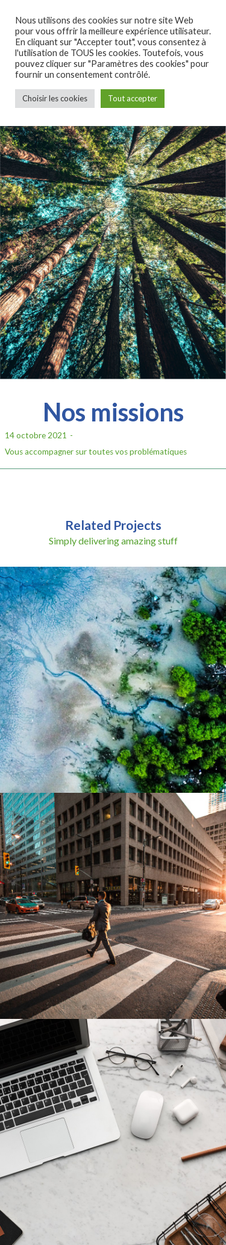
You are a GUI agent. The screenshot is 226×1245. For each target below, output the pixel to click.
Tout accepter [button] (132, 98)
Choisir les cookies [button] (54, 98)
